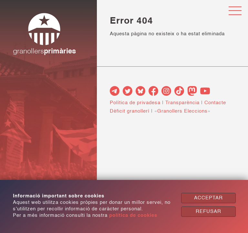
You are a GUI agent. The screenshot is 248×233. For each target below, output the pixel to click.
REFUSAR (208, 211)
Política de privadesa (135, 102)
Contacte (215, 102)
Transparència (182, 102)
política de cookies (133, 215)
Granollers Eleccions (182, 111)
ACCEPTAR (208, 197)
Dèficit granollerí (130, 111)
